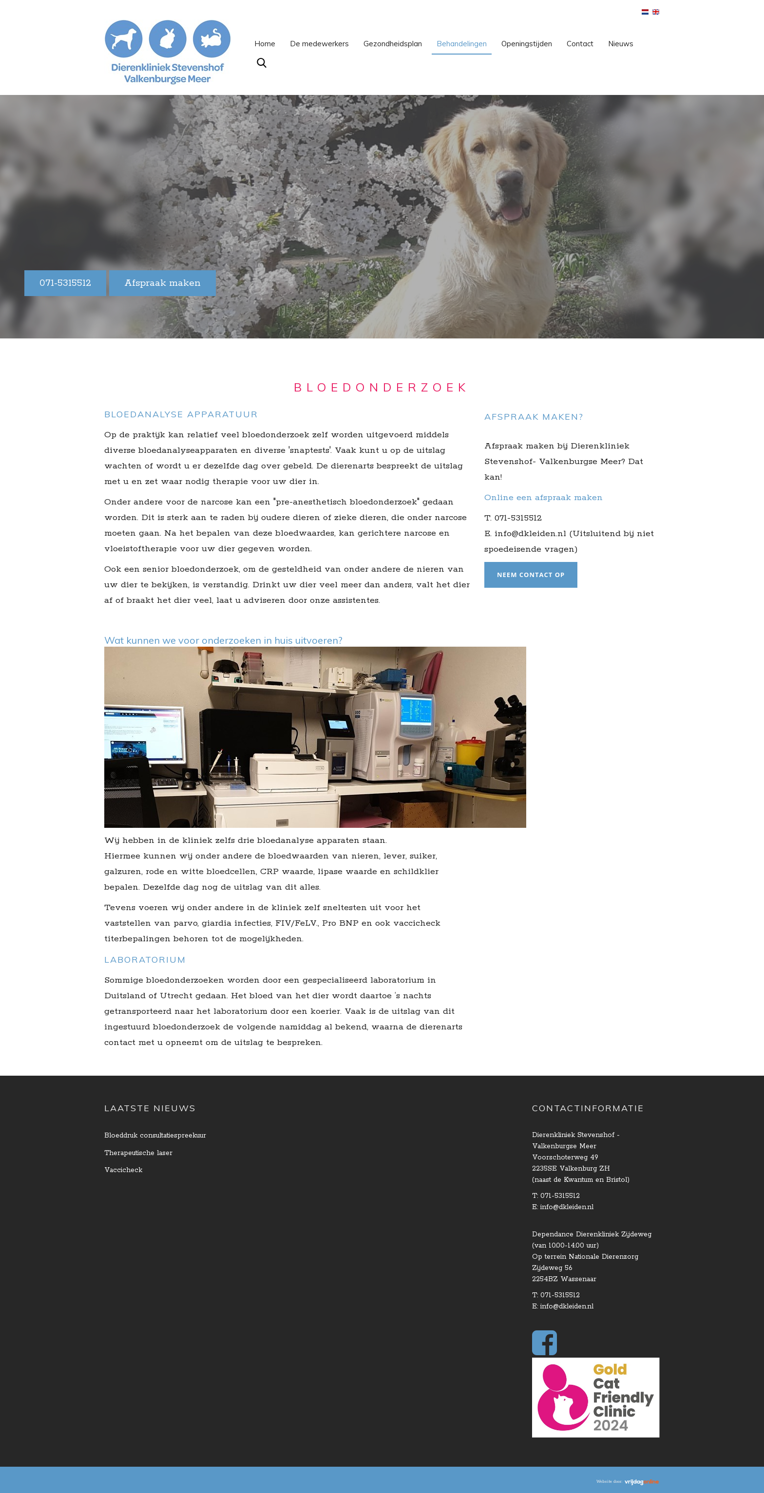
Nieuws (620, 43)
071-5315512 (65, 283)
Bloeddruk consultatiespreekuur (155, 1135)
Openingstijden (526, 43)
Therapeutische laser (138, 1153)
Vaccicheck (123, 1170)
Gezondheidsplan (392, 43)
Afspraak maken (162, 283)
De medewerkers (319, 43)
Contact (580, 43)
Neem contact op (531, 574)
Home (264, 43)
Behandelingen (462, 43)
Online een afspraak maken (543, 497)
